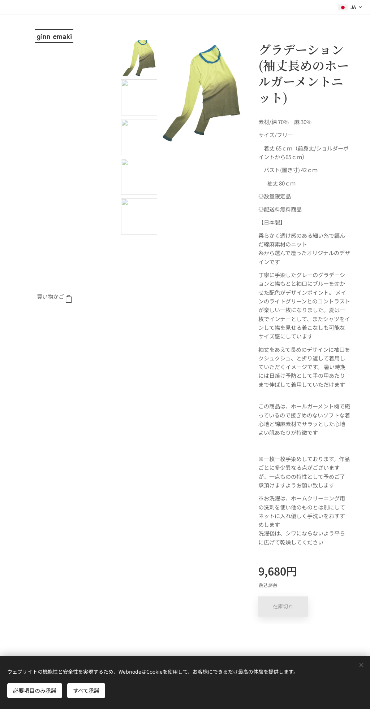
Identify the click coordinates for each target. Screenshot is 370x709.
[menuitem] (54, 318)
